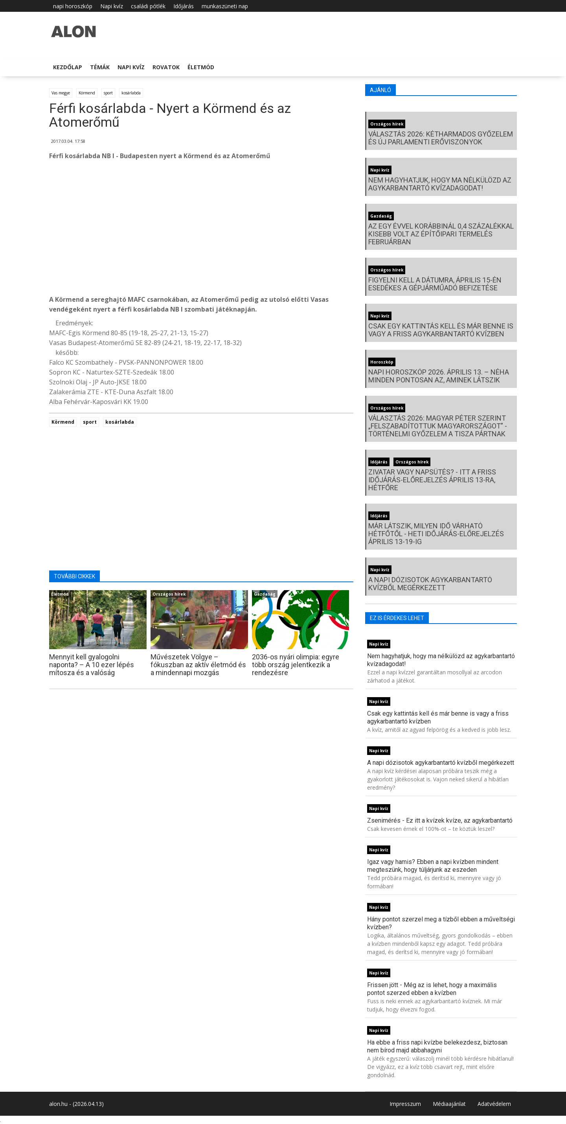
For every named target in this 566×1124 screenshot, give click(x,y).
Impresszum (405, 1103)
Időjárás (183, 6)
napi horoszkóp (72, 6)
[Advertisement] (201, 230)
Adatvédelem (494, 1103)
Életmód (200, 67)
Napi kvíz (111, 6)
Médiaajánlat (449, 1103)
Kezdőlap (67, 67)
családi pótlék (148, 6)
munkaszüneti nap (225, 6)
